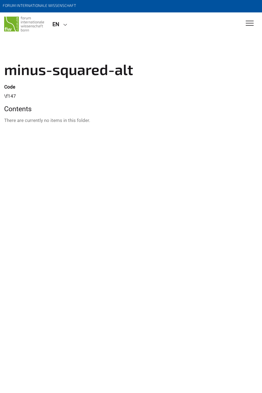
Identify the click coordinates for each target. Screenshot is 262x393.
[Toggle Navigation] (250, 23)
